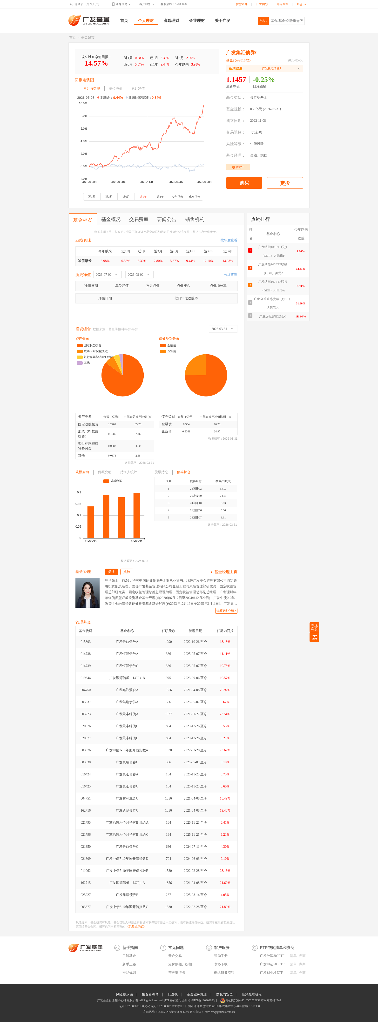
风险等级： (235, 144)
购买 (244, 183)
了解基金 (129, 956)
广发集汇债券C (127, 786)
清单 (293, 956)
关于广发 (222, 21)
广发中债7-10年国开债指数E (127, 871)
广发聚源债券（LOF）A (127, 883)
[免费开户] (92, 4)
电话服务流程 (224, 973)
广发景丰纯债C (127, 726)
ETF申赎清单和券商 (277, 948)
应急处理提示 (252, 994)
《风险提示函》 (136, 926)
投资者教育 (150, 994)
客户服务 (145, 4)
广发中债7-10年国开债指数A (127, 750)
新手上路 (129, 964)
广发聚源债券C (127, 810)
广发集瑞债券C (127, 762)
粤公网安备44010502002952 (242, 1000)
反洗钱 (173, 994)
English (301, 4)
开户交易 (175, 956)
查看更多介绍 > (226, 610)
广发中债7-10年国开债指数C (127, 907)
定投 (285, 183)
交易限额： (235, 132)
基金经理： (235, 155)
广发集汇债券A (127, 774)
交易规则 (129, 973)
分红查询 (230, 274)
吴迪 (253, 155)
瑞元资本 (282, 4)
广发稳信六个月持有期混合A (127, 822)
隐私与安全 (224, 994)
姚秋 (263, 155)
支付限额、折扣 (180, 964)
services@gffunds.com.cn (219, 1012)
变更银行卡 (176, 973)
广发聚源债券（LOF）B (127, 678)
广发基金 (89, 20)
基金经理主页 (225, 572)
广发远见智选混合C (272, 316)
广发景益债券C (127, 846)
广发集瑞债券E (127, 895)
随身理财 (121, 4)
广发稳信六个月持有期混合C (127, 834)
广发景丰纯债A (127, 714)
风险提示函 (124, 994)
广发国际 (262, 4)
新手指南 (130, 948)
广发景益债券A (127, 642)
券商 (302, 956)
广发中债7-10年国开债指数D (127, 859)
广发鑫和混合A (127, 690)
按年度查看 (229, 240)
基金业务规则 (197, 994)
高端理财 (171, 21)
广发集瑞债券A (127, 702)
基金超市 (87, 37)
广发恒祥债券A (127, 654)
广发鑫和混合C (127, 798)
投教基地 (242, 4)
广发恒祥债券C (127, 666)
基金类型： (235, 97)
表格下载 (221, 964)
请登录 (78, 4)
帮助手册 (221, 956)
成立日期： (235, 121)
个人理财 (146, 21)
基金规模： (235, 109)
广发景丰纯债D (127, 738)
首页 (124, 21)
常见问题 (176, 948)
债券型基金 (258, 97)
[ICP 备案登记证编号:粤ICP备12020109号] (190, 1000)
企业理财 (197, 21)
